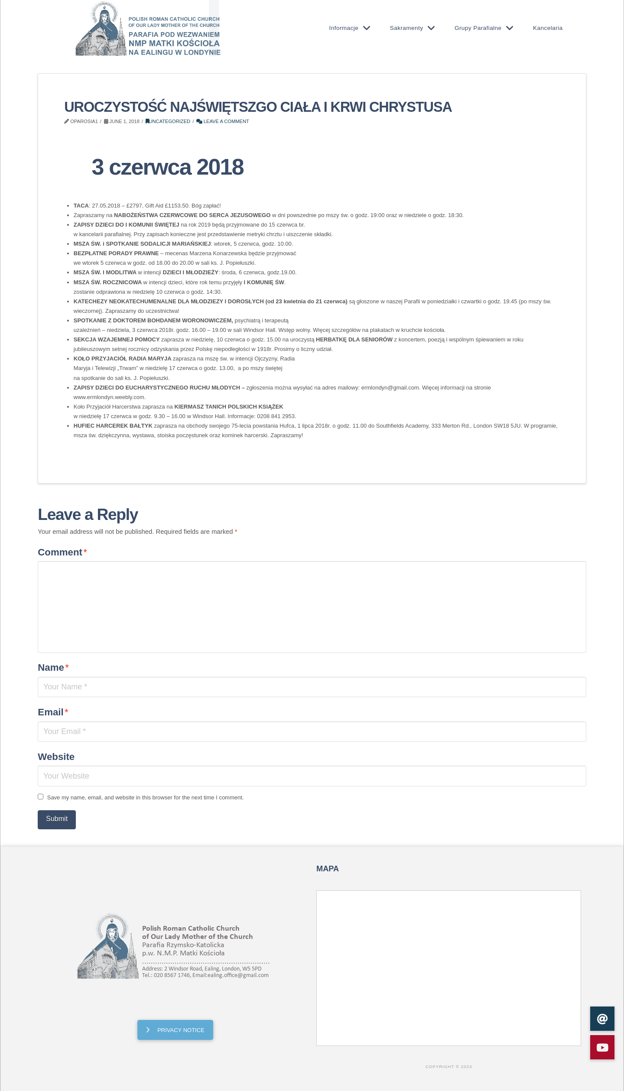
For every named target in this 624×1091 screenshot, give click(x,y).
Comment (62, 552)
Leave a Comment (222, 121)
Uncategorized (168, 121)
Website (56, 756)
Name (53, 667)
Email (53, 712)
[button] (602, 1047)
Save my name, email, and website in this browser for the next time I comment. (145, 797)
